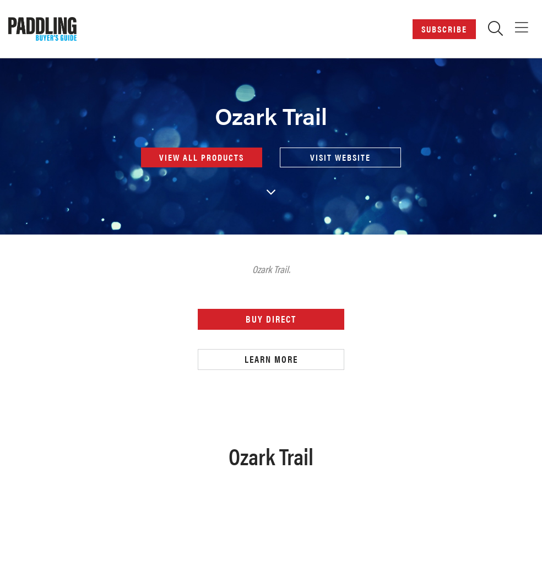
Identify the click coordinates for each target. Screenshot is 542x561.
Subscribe (444, 29)
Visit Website (340, 157)
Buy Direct (271, 318)
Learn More (271, 359)
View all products (201, 157)
